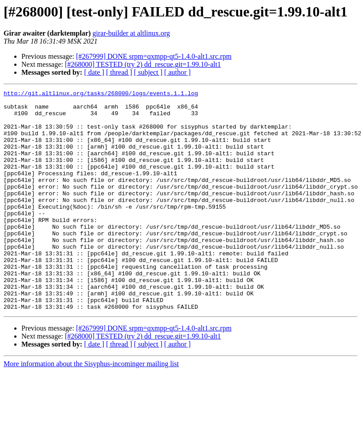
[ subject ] (148, 72)
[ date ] (94, 72)
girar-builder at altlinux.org (131, 33)
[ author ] (177, 72)
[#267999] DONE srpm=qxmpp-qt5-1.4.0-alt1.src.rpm (153, 56)
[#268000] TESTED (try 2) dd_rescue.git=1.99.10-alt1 (143, 64)
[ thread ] (119, 72)
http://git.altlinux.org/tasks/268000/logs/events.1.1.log (101, 94)
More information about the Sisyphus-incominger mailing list (91, 408)
